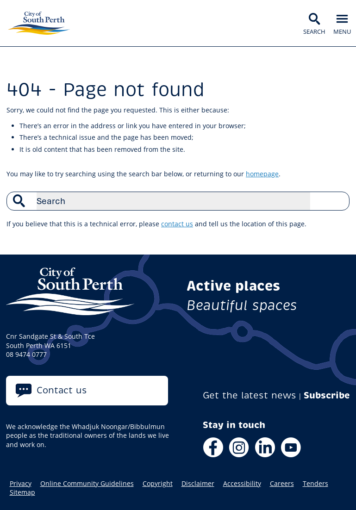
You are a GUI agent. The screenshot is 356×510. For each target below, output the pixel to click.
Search (337, 200)
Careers (282, 483)
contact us (177, 223)
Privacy (20, 483)
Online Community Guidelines (87, 483)
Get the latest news (249, 395)
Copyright (158, 483)
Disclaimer (197, 483)
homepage (262, 173)
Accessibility (242, 483)
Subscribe (327, 395)
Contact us (62, 390)
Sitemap (22, 492)
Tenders (315, 483)
